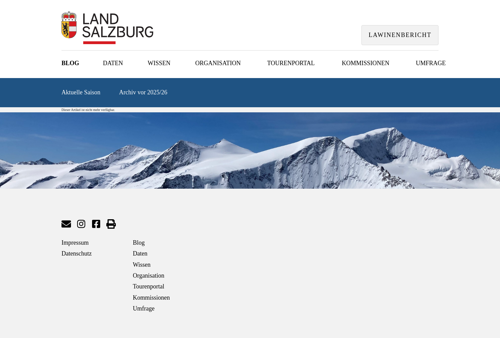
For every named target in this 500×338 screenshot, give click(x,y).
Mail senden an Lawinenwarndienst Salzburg (66, 224)
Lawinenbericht (400, 35)
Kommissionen (365, 63)
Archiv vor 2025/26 (143, 92)
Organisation (218, 63)
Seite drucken (111, 224)
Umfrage (431, 63)
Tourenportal (291, 63)
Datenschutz (76, 253)
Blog (70, 63)
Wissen (159, 63)
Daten (113, 63)
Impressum (75, 242)
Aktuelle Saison (81, 92)
